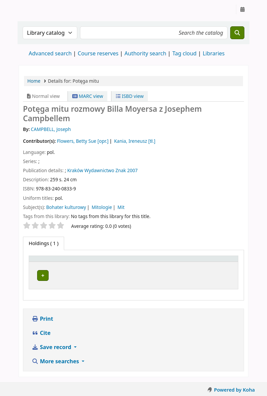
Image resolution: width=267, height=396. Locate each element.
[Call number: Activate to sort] (160, 265)
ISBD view (129, 96)
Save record (52, 358)
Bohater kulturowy (66, 207)
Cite (41, 344)
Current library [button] (81, 268)
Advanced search (50, 53)
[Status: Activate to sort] (210, 265)
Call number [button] (156, 268)
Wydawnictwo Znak (105, 170)
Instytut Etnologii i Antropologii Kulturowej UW (36, 9)
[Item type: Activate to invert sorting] (44, 265)
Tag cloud (184, 53)
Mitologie (101, 207)
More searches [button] (56, 372)
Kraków (75, 170)
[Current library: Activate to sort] (99, 265)
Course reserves (98, 53)
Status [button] (193, 268)
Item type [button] (37, 265)
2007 (132, 170)
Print (42, 330)
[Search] (237, 32)
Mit (121, 207)
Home (34, 81)
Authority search (145, 53)
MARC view (87, 96)
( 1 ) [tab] (43, 243)
